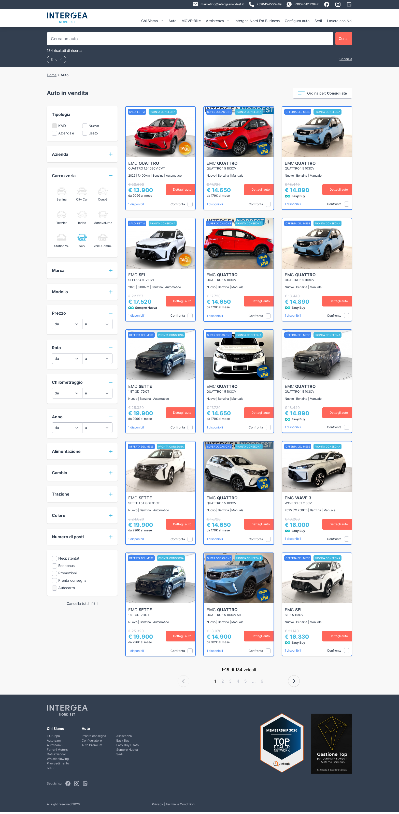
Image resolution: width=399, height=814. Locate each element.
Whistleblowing (58, 761)
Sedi (318, 21)
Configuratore (92, 743)
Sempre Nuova (127, 752)
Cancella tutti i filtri (82, 603)
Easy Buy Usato (127, 747)
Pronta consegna (94, 738)
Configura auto (297, 21)
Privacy (157, 806)
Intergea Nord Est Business (257, 21)
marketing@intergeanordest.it (218, 4)
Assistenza (218, 21)
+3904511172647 (303, 4)
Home (51, 75)
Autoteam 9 (55, 747)
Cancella (345, 59)
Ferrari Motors (57, 752)
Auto (172, 21)
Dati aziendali (56, 756)
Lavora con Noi (339, 21)
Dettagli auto (179, 189)
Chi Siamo (152, 21)
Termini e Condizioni (180, 806)
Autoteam (54, 743)
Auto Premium (92, 747)
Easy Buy (123, 743)
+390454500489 (265, 4)
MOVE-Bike (191, 21)
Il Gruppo (53, 738)
